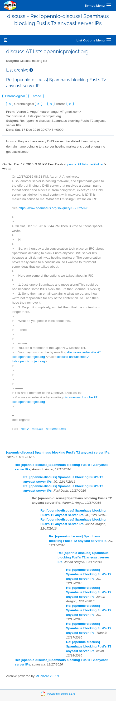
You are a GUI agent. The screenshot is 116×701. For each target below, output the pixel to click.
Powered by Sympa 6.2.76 (61, 693)
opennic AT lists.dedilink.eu (85, 164)
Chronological (15, 96)
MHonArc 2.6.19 (47, 676)
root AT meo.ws (32, 429)
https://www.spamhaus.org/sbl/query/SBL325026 (53, 208)
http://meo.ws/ (56, 429)
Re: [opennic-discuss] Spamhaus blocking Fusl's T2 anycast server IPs (83, 557)
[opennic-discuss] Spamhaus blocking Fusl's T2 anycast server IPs (57, 452)
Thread (36, 96)
